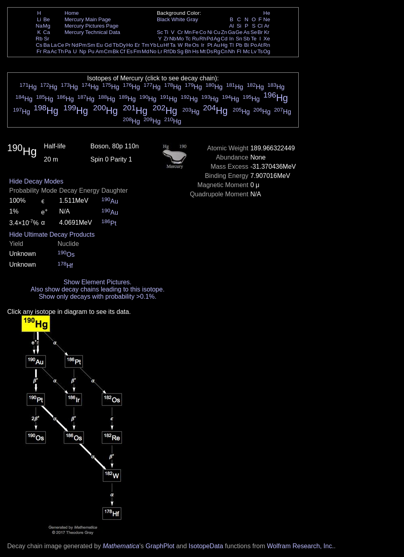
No (153, 51)
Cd (224, 39)
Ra (46, 51)
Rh (202, 39)
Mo (180, 39)
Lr (160, 51)
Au (216, 45)
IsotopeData (206, 546)
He (266, 13)
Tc (188, 39)
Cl (260, 26)
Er (137, 45)
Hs (195, 51)
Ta (172, 45)
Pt (210, 45)
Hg (224, 45)
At (260, 45)
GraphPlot (159, 546)
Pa (67, 51)
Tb (116, 45)
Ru (195, 39)
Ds (210, 51)
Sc (160, 32)
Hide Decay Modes (36, 181)
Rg (216, 51)
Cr (180, 32)
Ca (46, 32)
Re (188, 45)
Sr (46, 39)
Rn (266, 45)
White (178, 19)
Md (145, 51)
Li (39, 19)
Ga (231, 32)
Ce (60, 45)
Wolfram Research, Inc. (300, 546)
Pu (91, 51)
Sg (180, 51)
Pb (239, 45)
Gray (192, 19)
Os (195, 45)
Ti (166, 32)
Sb (246, 39)
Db (172, 51)
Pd (210, 39)
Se (254, 32)
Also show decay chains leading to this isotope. (97, 289)
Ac (54, 51)
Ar (266, 26)
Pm (83, 45)
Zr (166, 39)
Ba (46, 45)
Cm (108, 51)
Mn (188, 32)
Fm (137, 51)
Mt (203, 51)
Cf (122, 51)
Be (46, 19)
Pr (67, 45)
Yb (153, 45)
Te (254, 39)
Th (61, 51)
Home (71, 13)
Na (39, 26)
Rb (39, 39)
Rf (166, 51)
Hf (166, 45)
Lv (254, 51)
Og (266, 51)
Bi (246, 45)
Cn (224, 51)
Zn (224, 32)
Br (260, 32)
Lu (160, 45)
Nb (172, 39)
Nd (75, 45)
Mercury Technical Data (92, 32)
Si (239, 26)
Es (130, 51)
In (231, 39)
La (54, 45)
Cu (216, 32)
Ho (129, 45)
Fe (195, 32)
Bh (188, 51)
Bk (116, 51)
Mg (46, 26)
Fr (39, 51)
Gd (108, 45)
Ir (202, 45)
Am (100, 51)
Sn (239, 39)
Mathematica (121, 546)
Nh (231, 51)
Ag (216, 39)
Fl (239, 51)
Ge (239, 32)
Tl (231, 45)
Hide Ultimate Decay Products (51, 234)
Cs (39, 45)
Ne (266, 19)
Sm (91, 45)
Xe (266, 39)
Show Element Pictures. (98, 282)
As (246, 32)
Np (82, 51)
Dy (122, 45)
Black (163, 19)
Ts (260, 51)
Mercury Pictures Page (91, 26)
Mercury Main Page (87, 19)
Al (231, 26)
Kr (266, 32)
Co (202, 32)
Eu (99, 45)
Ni (210, 32)
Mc (246, 51)
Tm (145, 45)
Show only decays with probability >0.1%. (98, 296)
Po (254, 45)
